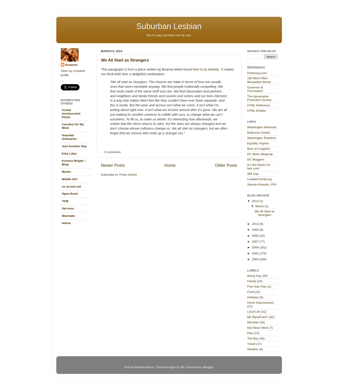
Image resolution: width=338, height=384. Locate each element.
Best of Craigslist (258, 148)
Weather (253, 349)
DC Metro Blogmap (260, 154)
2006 (255, 247)
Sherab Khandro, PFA (262, 184)
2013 (255, 224)
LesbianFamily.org (259, 179)
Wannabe (68, 216)
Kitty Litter (69, 153)
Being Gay (254, 275)
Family (251, 281)
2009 (255, 229)
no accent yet (71, 186)
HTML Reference (258, 105)
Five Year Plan (257, 286)
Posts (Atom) (128, 174)
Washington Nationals (262, 127)
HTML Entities (256, 110)
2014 (255, 201)
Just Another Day (74, 146)
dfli (182, 367)
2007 (255, 241)
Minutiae (253, 322)
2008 (255, 235)
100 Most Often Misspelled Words (259, 80)
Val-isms (68, 208)
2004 (255, 259)
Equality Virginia (258, 143)
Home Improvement (260, 302)
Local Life (253, 311)
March (260, 206)
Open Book (70, 193)
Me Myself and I (258, 317)
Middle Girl (70, 179)
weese (66, 223)
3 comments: (113, 152)
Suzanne (71, 64)
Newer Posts (113, 165)
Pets (250, 333)
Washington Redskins (261, 138)
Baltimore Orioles (259, 132)
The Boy (252, 338)
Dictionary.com (257, 73)
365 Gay (253, 173)
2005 (255, 253)
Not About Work (257, 327)
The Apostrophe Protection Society (259, 98)
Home (170, 165)
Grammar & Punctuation (255, 89)
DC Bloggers (256, 159)
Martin (66, 171)
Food (250, 292)
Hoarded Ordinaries (69, 137)
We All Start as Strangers (125, 60)
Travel (251, 344)
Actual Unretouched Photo (71, 113)
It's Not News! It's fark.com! (258, 166)
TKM (65, 201)
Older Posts (226, 165)
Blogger (208, 367)
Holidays (253, 297)
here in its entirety (206, 69)
